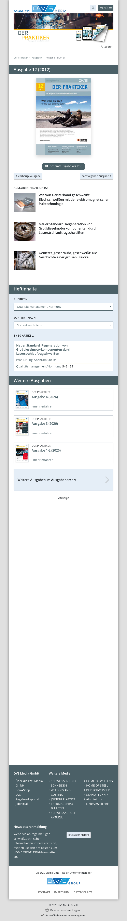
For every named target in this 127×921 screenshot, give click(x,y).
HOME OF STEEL (97, 785)
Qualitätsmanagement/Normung (38, 366)
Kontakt (44, 892)
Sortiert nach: (25, 318)
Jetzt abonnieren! (78, 834)
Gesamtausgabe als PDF (63, 166)
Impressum (61, 892)
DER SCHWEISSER (98, 790)
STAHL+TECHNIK (97, 794)
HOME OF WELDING (99, 781)
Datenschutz (82, 892)
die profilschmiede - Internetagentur (65, 915)
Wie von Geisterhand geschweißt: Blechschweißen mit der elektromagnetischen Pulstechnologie (74, 199)
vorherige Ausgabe (28, 176)
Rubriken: (21, 299)
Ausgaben (37, 57)
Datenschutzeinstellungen (65, 910)
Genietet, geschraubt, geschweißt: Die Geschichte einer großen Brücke (68, 255)
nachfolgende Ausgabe (97, 176)
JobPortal (22, 804)
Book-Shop (23, 790)
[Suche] (93, 8)
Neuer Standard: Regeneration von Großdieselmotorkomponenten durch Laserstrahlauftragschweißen (68, 228)
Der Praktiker (21, 57)
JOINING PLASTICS (63, 799)
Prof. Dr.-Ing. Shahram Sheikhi (36, 360)
